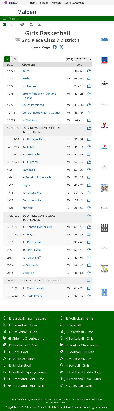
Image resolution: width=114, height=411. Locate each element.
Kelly (25, 71)
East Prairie (33, 250)
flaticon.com (36, 399)
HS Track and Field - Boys (25, 379)
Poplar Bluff (33, 257)
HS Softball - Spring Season (27, 372)
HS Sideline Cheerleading (25, 338)
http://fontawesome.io (56, 402)
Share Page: (41, 47)
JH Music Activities (78, 359)
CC (51, 399)
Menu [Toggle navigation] (11, 18)
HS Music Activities (21, 359)
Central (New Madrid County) (41, 112)
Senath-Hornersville (38, 177)
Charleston (33, 120)
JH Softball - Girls (77, 365)
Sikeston (28, 273)
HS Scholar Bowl (19, 365)
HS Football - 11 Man (22, 345)
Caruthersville (31, 200)
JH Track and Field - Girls (82, 379)
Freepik (66, 399)
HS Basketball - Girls (22, 332)
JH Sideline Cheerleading (82, 345)
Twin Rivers (34, 295)
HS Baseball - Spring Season (27, 318)
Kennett (27, 208)
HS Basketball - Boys (22, 325)
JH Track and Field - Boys (82, 372)
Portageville (35, 139)
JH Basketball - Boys (78, 332)
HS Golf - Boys (17, 352)
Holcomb (31, 86)
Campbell (28, 170)
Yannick (57, 399)
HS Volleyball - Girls (78, 318)
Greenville (33, 154)
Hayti (30, 147)
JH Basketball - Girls (78, 338)
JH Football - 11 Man (79, 352)
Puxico (26, 78)
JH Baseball (72, 325)
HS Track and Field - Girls (25, 385)
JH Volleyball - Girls (78, 385)
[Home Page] (33, 2)
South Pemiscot (33, 105)
